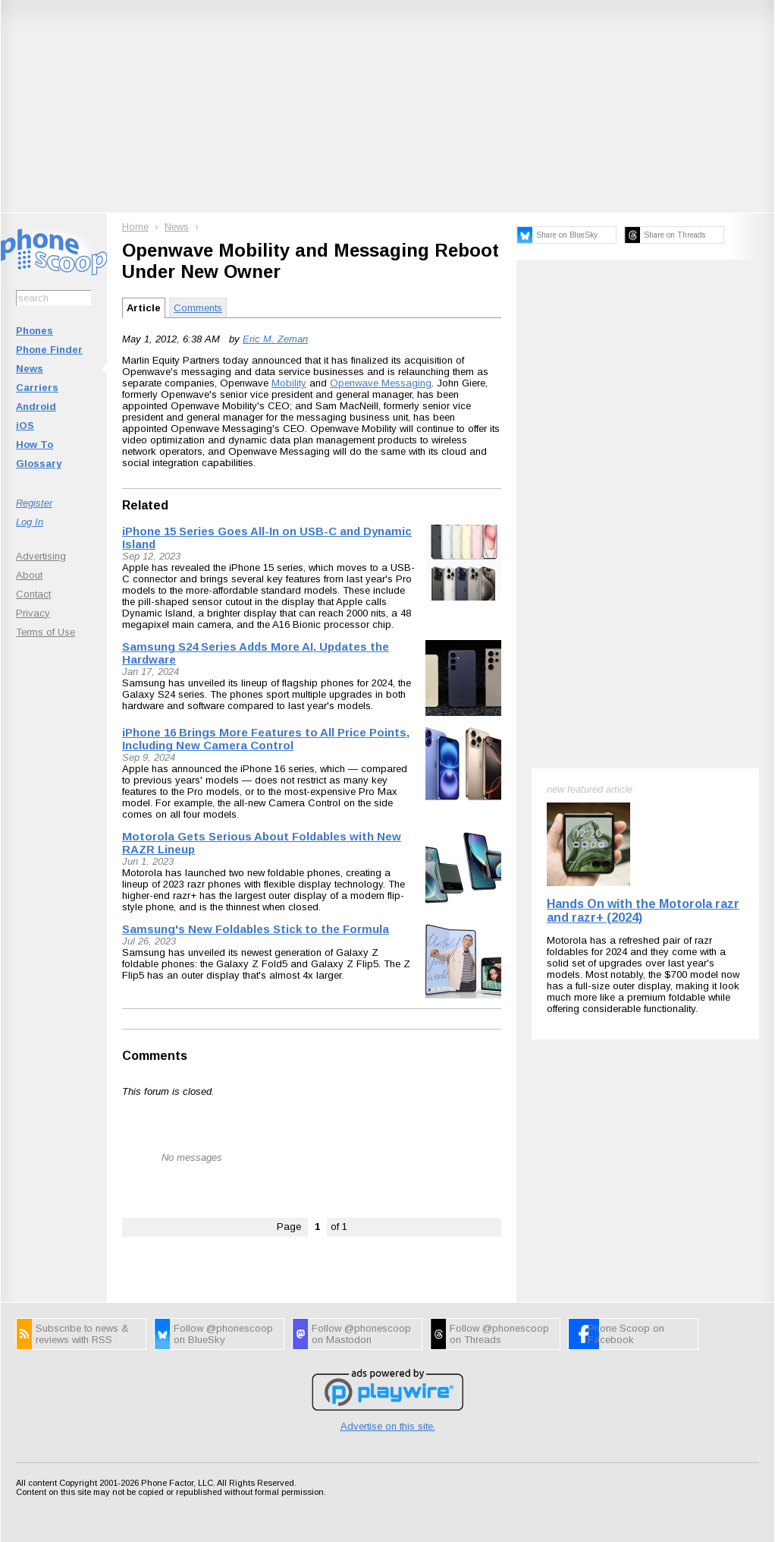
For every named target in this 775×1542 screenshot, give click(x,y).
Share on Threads (674, 235)
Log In (29, 522)
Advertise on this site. (387, 1426)
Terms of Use (45, 632)
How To (34, 444)
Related (145, 505)
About (29, 575)
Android (36, 406)
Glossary (38, 463)
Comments (198, 308)
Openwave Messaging (380, 383)
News (29, 368)
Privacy (33, 613)
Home (135, 226)
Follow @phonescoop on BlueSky (223, 1334)
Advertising (41, 556)
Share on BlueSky (567, 235)
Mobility (288, 383)
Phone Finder (49, 349)
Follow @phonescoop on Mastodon (361, 1334)
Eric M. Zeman (275, 339)
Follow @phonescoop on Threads (499, 1334)
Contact (33, 594)
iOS (25, 425)
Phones (34, 330)
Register (34, 503)
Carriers (37, 387)
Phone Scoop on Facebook (626, 1334)
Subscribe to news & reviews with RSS (82, 1334)
